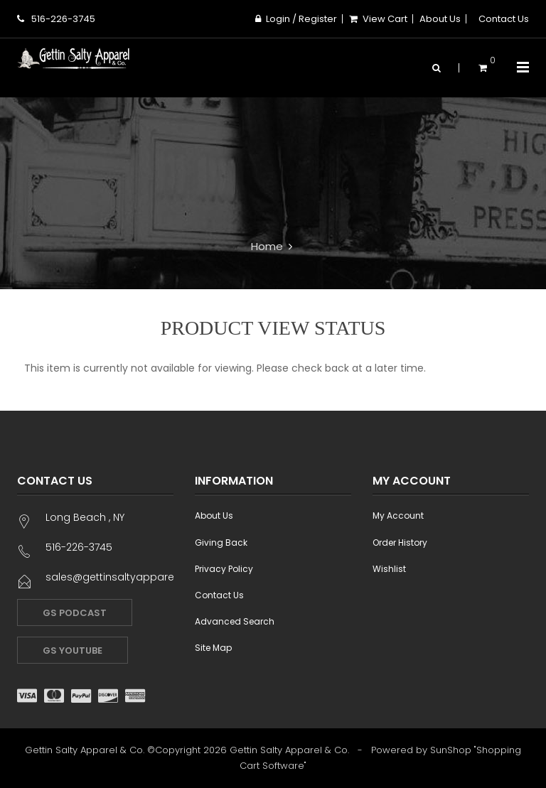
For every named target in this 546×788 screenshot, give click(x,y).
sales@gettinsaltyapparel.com (124, 577)
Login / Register (296, 18)
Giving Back (221, 542)
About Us (440, 18)
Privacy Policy (224, 569)
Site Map (213, 648)
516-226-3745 (56, 19)
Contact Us (503, 18)
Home (267, 246)
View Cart (378, 18)
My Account (398, 515)
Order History (400, 542)
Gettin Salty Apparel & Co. (289, 750)
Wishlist (389, 569)
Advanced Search (234, 621)
